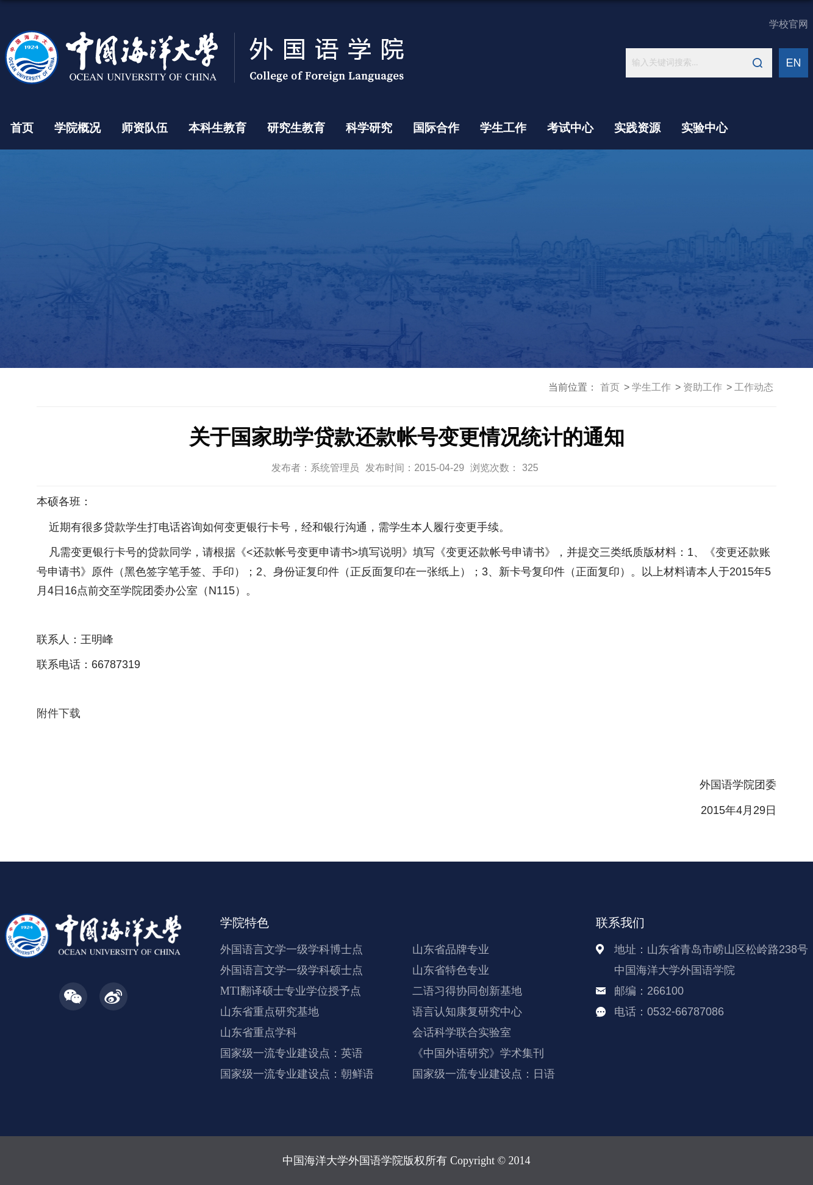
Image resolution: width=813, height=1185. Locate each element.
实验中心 (704, 127)
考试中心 (570, 127)
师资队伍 (144, 127)
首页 (22, 127)
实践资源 (637, 127)
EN (793, 63)
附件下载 (59, 713)
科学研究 (369, 127)
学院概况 (77, 127)
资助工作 (702, 387)
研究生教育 (296, 127)
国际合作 (436, 127)
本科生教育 (217, 127)
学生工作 (503, 127)
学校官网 (788, 24)
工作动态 (753, 387)
